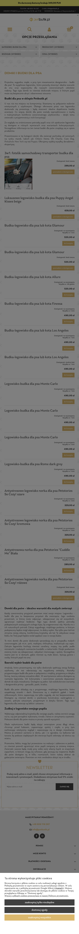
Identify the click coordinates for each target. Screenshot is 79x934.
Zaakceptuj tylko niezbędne (39, 902)
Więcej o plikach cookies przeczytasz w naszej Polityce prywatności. (36, 896)
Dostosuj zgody (40, 910)
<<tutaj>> (59, 888)
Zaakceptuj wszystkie (39, 917)
